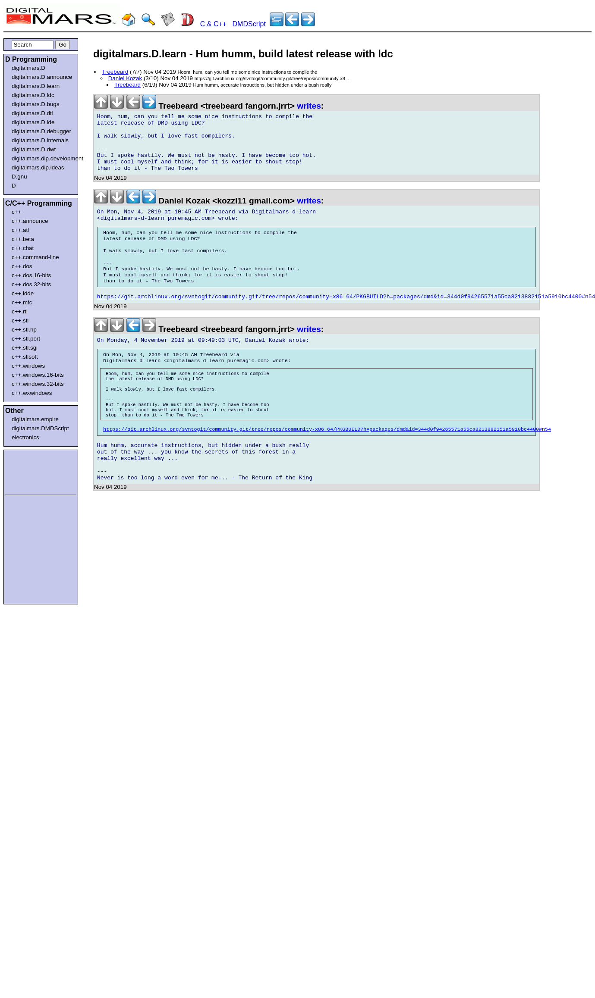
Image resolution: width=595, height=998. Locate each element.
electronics (25, 437)
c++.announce (30, 221)
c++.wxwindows (32, 393)
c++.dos (22, 266)
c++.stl (20, 320)
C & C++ (213, 24)
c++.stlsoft (25, 357)
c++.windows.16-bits (38, 375)
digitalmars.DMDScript (40, 428)
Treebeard (115, 72)
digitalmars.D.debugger (41, 131)
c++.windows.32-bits (38, 384)
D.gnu (19, 176)
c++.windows (28, 366)
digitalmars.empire (35, 419)
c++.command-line (35, 257)
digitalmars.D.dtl (32, 113)
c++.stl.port (26, 338)
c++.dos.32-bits (31, 284)
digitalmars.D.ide (33, 122)
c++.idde (23, 293)
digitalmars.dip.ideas (38, 167)
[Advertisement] (31, 470)
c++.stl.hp (24, 329)
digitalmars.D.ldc (33, 95)
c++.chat (23, 248)
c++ (16, 212)
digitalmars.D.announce (42, 77)
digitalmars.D (28, 68)
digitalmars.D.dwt (34, 149)
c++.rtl (20, 311)
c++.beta (23, 239)
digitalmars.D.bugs (35, 104)
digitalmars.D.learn (36, 86)
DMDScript (249, 24)
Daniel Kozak (125, 78)
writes (309, 105)
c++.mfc (22, 302)
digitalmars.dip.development (42, 158)
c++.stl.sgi (25, 347)
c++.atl (20, 230)
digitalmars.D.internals (40, 140)
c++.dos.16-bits (31, 275)
